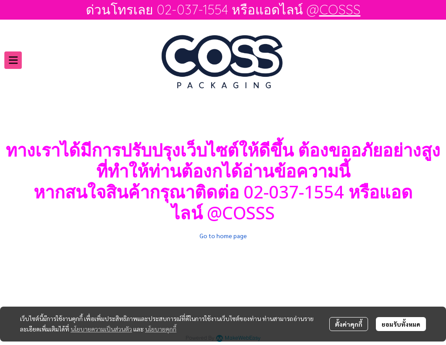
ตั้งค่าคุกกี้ (348, 324)
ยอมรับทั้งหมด (401, 324)
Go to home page (223, 235)
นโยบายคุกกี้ (160, 329)
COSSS (340, 9)
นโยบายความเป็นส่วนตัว (101, 329)
